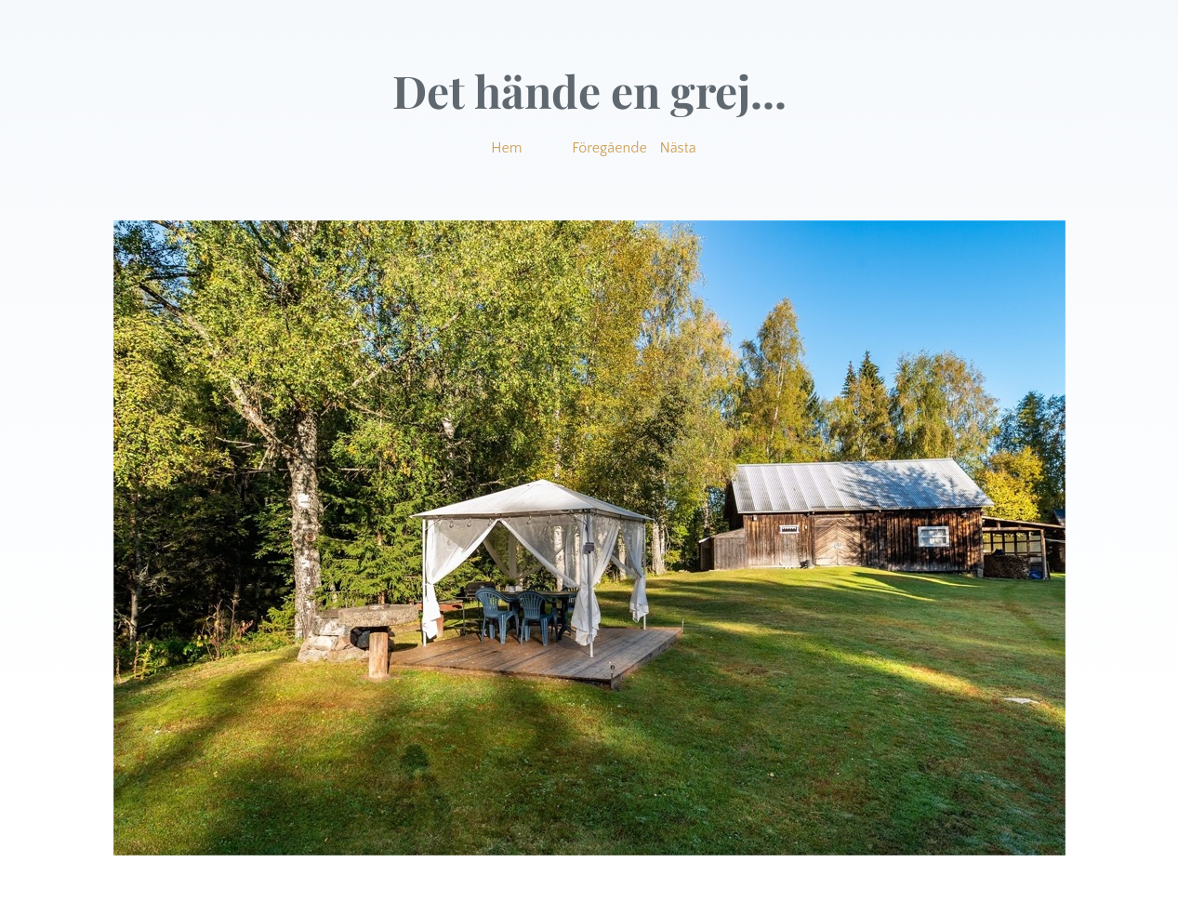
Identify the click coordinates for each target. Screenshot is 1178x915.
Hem (506, 147)
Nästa (678, 147)
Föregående (609, 147)
